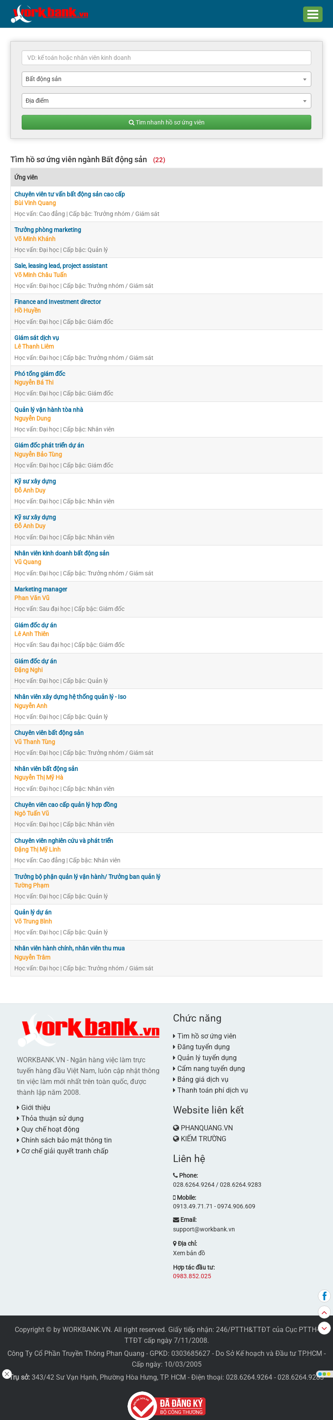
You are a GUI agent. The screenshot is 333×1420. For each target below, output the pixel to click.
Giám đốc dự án (35, 620)
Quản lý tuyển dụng (205, 1049)
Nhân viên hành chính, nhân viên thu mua (69, 940)
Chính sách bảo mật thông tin (64, 1131)
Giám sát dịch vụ (36, 336)
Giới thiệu (33, 1099)
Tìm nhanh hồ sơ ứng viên (167, 122)
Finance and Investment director (57, 300)
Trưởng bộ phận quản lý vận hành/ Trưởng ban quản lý (87, 869)
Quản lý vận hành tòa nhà (48, 407)
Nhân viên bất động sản (46, 762)
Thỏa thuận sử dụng (50, 1110)
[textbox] (166, 57)
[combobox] (166, 79)
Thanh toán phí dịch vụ (210, 1082)
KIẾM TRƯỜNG (203, 1130)
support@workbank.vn (204, 1220)
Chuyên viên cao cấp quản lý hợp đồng (65, 798)
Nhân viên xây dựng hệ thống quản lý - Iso (70, 691)
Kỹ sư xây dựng (35, 478)
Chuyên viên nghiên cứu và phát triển (63, 833)
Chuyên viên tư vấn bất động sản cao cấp (69, 193)
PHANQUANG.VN (207, 1120)
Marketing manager (40, 584)
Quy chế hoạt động (48, 1120)
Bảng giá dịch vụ (201, 1071)
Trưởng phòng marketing (47, 229)
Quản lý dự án (33, 904)
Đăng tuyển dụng (201, 1039)
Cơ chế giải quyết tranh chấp (62, 1142)
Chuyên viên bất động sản (49, 727)
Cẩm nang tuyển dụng (209, 1060)
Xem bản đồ (189, 1243)
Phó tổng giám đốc (39, 371)
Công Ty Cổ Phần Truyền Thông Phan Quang (75, 1344)
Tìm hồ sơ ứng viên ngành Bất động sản (87, 159)
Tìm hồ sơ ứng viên (204, 1028)
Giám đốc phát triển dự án (49, 442)
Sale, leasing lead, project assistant (61, 264)
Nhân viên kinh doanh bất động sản (61, 549)
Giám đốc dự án (35, 656)
